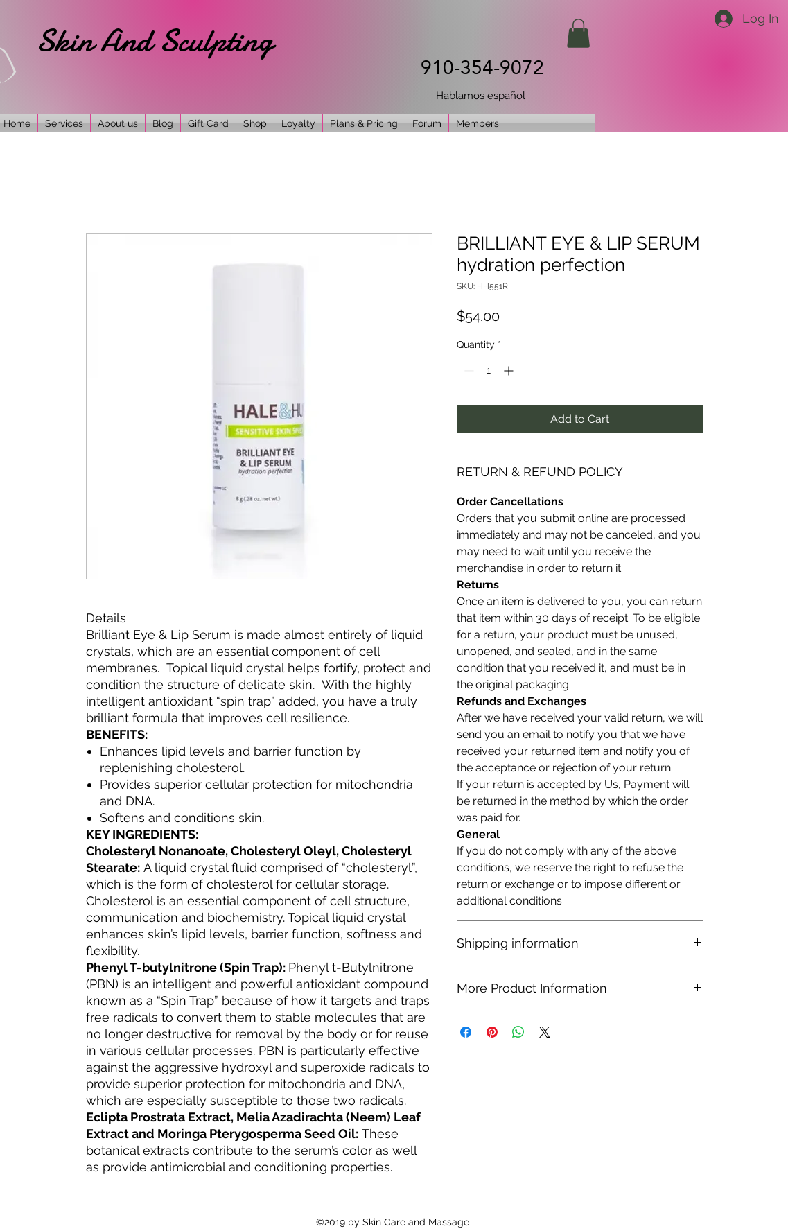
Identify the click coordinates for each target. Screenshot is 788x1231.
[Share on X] (544, 1032)
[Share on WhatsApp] (518, 1032)
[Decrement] (467, 370)
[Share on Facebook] (465, 1032)
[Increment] (509, 370)
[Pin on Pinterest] (492, 1032)
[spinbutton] (488, 370)
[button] (578, 33)
